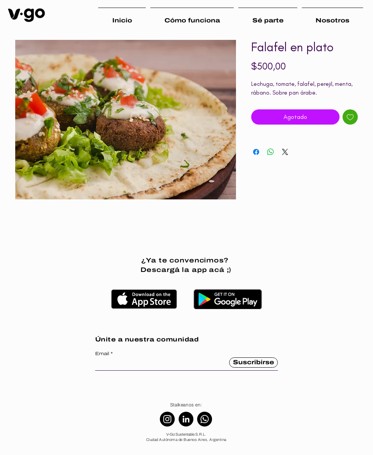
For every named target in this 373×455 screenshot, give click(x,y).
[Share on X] (285, 151)
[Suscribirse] (253, 362)
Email (102, 353)
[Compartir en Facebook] (256, 151)
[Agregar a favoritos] (350, 117)
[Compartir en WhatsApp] (270, 151)
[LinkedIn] (186, 419)
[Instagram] (167, 419)
